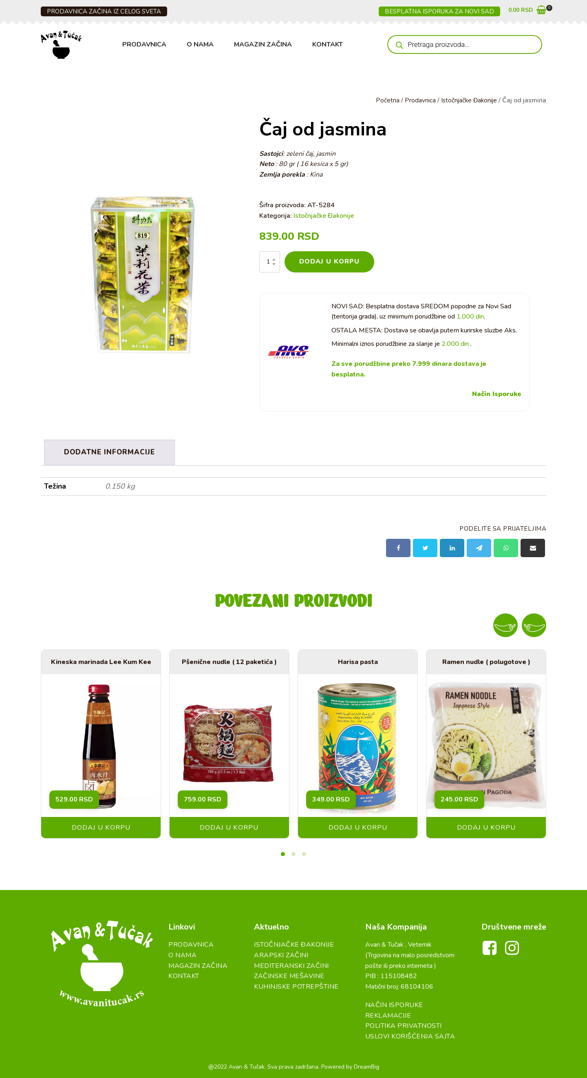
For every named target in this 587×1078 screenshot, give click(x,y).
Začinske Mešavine (289, 974)
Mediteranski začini (291, 963)
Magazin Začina (263, 44)
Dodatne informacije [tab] (110, 451)
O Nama (200, 44)
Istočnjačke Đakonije (468, 100)
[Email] (533, 546)
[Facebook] (398, 546)
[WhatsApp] (506, 546)
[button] (527, 11)
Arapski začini (281, 953)
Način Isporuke (496, 394)
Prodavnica (144, 44)
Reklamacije (388, 1013)
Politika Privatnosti (403, 1024)
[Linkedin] (452, 546)
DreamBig (366, 1065)
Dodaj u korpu (329, 261)
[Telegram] (479, 546)
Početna (385, 100)
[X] (425, 546)
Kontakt (327, 44)
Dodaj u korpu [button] (101, 825)
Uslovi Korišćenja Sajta (410, 1034)
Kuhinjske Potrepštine (296, 985)
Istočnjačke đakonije (294, 943)
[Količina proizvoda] (269, 261)
